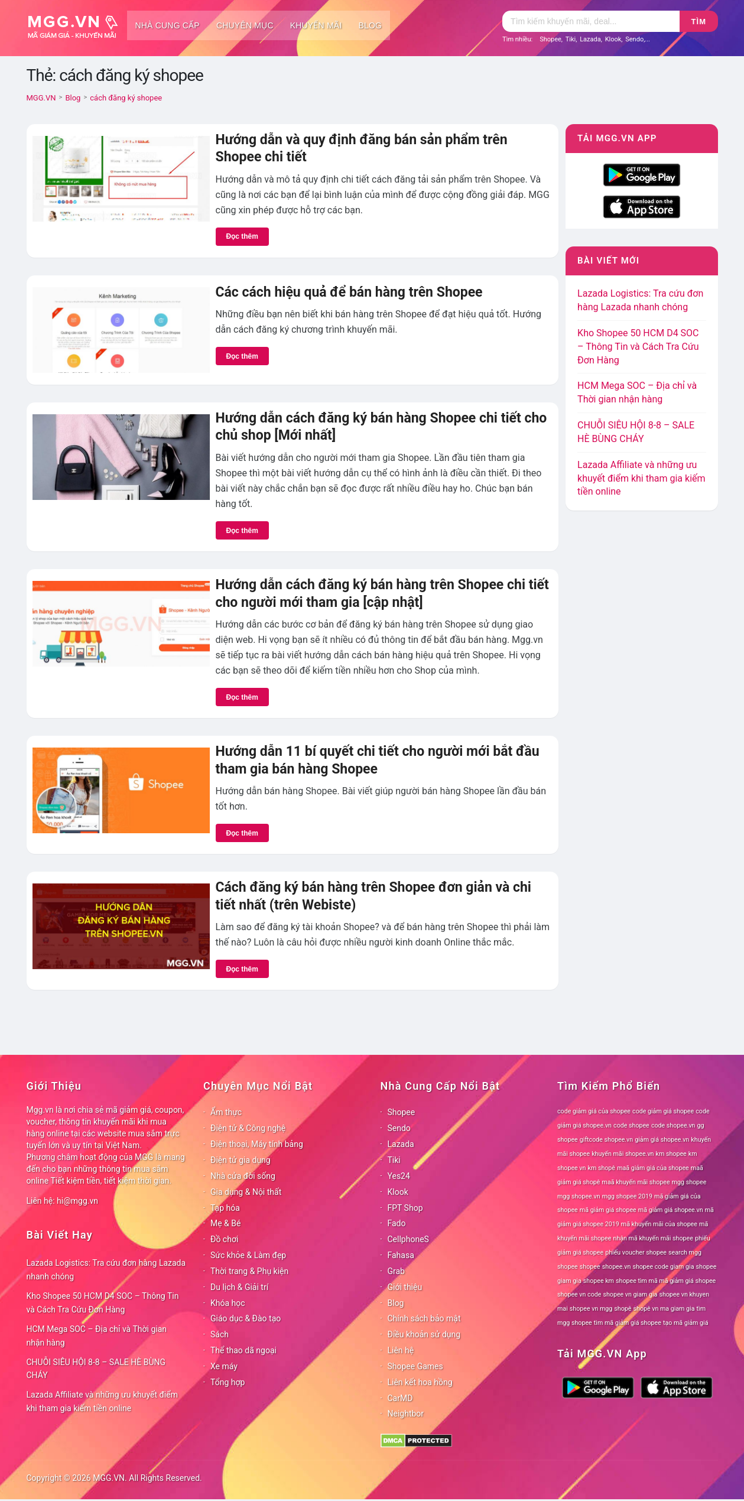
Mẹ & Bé (225, 1223)
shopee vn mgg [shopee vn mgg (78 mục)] (591, 1308)
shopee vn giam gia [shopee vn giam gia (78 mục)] (630, 1294)
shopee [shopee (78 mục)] (590, 1267)
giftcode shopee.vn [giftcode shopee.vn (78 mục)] (606, 1139)
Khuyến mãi (316, 25)
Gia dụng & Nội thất (245, 1192)
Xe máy (224, 1366)
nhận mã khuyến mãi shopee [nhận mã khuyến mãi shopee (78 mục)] (653, 1238)
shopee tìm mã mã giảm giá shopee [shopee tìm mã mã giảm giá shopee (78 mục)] (666, 1281)
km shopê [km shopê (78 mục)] (601, 1168)
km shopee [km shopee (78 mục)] (671, 1154)
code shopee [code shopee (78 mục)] (631, 1125)
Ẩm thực (226, 1112)
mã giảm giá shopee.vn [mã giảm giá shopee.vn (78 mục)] (670, 1210)
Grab (396, 1271)
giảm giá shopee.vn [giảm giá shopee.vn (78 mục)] (662, 1139)
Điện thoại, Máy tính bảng (256, 1144)
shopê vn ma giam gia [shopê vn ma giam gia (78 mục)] (664, 1308)
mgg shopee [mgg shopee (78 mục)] (689, 1182)
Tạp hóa (225, 1208)
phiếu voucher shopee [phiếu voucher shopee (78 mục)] (636, 1252)
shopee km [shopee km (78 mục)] (598, 1281)
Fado (397, 1223)
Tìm (698, 21)
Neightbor (406, 1413)
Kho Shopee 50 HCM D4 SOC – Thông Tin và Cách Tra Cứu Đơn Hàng (638, 346)
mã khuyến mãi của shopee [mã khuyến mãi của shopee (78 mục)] (659, 1224)
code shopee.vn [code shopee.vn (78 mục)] (673, 1125)
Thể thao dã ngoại (243, 1350)
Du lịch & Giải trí (239, 1287)
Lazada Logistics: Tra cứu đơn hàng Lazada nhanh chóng (106, 1269)
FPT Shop (405, 1208)
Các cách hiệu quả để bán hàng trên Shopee (349, 292)
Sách (219, 1334)
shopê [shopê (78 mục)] (622, 1308)
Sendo (634, 39)
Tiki (571, 39)
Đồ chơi (224, 1239)
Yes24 (399, 1176)
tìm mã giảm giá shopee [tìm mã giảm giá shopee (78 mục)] (627, 1323)
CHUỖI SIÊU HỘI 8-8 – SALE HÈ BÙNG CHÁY (96, 1368)
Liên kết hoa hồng (420, 1382)
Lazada (590, 39)
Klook (613, 39)
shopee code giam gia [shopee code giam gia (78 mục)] (663, 1267)
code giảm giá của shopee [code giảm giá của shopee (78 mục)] (594, 1111)
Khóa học (227, 1303)
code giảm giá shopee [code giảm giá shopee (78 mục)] (663, 1111)
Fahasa (401, 1255)
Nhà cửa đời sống (242, 1176)
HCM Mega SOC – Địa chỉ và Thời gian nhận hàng (97, 1335)
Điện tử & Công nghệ (247, 1128)
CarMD (400, 1398)
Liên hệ (401, 1350)
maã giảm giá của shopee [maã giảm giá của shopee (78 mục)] (653, 1168)
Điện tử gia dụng (240, 1160)
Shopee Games (415, 1366)
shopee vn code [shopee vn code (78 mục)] (579, 1294)
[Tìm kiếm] (591, 21)
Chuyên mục (245, 25)
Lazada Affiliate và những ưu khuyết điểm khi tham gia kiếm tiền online (641, 478)
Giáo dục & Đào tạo (245, 1318)
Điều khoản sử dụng (424, 1334)
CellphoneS (408, 1239)
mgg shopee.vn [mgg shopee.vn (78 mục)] (578, 1196)
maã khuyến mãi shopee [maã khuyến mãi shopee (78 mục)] (636, 1182)
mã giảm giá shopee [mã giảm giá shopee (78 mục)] (608, 1210)
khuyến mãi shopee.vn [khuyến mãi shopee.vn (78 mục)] (623, 1154)
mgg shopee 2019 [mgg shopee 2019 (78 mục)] (627, 1196)
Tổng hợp (227, 1382)
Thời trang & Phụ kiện (249, 1271)
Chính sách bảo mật (424, 1318)
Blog (370, 25)
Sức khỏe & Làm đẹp (248, 1255)
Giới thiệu (405, 1287)
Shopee (550, 39)
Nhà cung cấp (167, 25)
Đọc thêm (242, 236)
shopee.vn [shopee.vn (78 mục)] (616, 1267)
